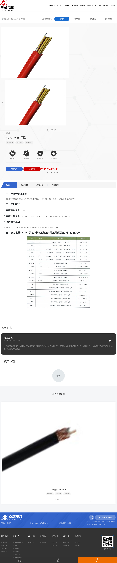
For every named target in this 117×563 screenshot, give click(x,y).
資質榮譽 (4, 480)
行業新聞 (54, 477)
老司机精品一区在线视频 (33, 516)
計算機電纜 (108, 19)
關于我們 (4, 468)
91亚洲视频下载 (8, 520)
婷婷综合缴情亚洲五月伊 (59, 551)
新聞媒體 (55, 468)
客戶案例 (43, 468)
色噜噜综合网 (56, 520)
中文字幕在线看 (83, 516)
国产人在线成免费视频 (19, 523)
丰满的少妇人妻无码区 (104, 516)
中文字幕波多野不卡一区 (58, 530)
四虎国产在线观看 (42, 523)
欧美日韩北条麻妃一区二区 (54, 533)
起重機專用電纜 (47, 19)
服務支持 (66, 468)
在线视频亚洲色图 (104, 540)
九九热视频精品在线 (14, 530)
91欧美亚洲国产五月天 (91, 526)
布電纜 (23, 19)
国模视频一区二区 (35, 530)
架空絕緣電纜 (17, 489)
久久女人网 (92, 533)
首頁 (12, 19)
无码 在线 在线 (103, 523)
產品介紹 (9, 115)
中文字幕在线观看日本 (26, 533)
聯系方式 (78, 474)
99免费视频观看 (64, 513)
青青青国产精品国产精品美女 (33, 520)
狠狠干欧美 (105, 533)
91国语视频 (48, 526)
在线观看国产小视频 (48, 540)
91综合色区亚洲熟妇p (83, 523)
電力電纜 (77, 19)
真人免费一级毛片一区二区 (54, 537)
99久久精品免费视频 (99, 537)
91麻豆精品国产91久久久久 (99, 554)
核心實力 (25, 115)
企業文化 (4, 477)
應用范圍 (40, 115)
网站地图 (93, 509)
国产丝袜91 (99, 544)
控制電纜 (93, 19)
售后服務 (66, 477)
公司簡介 (4, 474)
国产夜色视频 (67, 540)
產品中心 (17, 19)
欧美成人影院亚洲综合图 (102, 530)
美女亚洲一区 (49, 544)
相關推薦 (56, 115)
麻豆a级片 (24, 513)
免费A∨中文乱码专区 (34, 551)
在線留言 (78, 477)
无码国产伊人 (34, 544)
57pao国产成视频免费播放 (49, 547)
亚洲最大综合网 (80, 530)
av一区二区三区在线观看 (13, 544)
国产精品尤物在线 (74, 554)
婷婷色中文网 (67, 516)
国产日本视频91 (26, 547)
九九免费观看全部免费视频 (24, 537)
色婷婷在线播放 (12, 554)
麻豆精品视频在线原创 (32, 554)
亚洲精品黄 (53, 516)
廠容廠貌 (4, 483)
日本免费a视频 (72, 520)
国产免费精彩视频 (78, 537)
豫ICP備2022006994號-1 (81, 497)
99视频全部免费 (77, 533)
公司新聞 (54, 474)
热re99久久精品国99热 (29, 526)
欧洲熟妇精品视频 (62, 523)
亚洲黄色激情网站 (55, 554)
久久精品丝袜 (71, 547)
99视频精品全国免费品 (85, 551)
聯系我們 (78, 468)
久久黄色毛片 (7, 533)
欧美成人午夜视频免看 (66, 526)
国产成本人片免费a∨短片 (86, 513)
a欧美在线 (36, 513)
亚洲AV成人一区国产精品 (24, 540)
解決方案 (31, 468)
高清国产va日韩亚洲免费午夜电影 (74, 544)
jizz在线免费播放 (89, 520)
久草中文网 (16, 551)
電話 (58, 559)
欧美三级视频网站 (88, 547)
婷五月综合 (48, 513)
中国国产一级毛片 (84, 540)
